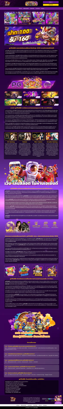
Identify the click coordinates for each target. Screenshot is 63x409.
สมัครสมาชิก (51, 4)
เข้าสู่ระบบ (50, 2)
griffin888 (35, 407)
